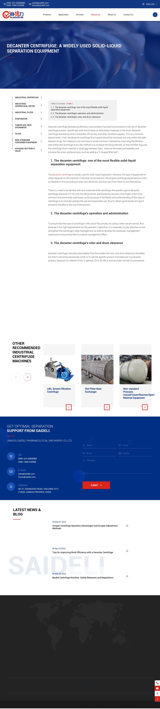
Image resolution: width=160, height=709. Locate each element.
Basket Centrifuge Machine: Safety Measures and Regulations (82, 580)
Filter (18, 134)
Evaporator (21, 119)
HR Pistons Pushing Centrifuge (19, 647)
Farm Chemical (121, 625)
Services (80, 14)
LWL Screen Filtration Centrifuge (59, 391)
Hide (69, 103)
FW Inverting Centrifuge (16, 651)
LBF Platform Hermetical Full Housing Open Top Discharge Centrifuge (55, 642)
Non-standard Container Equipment (26, 141)
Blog (138, 621)
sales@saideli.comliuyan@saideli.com (40, 4)
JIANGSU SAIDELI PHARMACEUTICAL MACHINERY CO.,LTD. (38, 707)
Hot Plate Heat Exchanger (93, 391)
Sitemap (92, 707)
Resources (95, 14)
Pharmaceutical (122, 613)
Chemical (119, 617)
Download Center (144, 625)
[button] (27, 377)
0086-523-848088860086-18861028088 (15, 4)
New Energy (120, 630)
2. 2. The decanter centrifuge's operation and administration (77, 113)
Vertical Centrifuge (53, 607)
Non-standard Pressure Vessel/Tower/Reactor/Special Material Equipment (135, 394)
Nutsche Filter (84, 645)
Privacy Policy (109, 707)
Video (139, 630)
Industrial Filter (24, 112)
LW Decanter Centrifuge (16, 643)
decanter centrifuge (61, 174)
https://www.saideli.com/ (147, 634)
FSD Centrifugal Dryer (88, 624)
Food (117, 621)
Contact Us (128, 14)
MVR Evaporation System (89, 662)
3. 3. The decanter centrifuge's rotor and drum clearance (75, 117)
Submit (98, 486)
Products (47, 14)
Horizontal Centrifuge (19, 607)
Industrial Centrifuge (27, 97)
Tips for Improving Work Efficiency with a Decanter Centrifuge (82, 555)
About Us (112, 14)
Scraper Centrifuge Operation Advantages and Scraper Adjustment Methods (85, 530)
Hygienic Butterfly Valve (25, 149)
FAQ (138, 617)
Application (63, 14)
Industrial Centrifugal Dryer (25, 105)
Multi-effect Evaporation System (92, 658)
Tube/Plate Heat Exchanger (23, 126)
